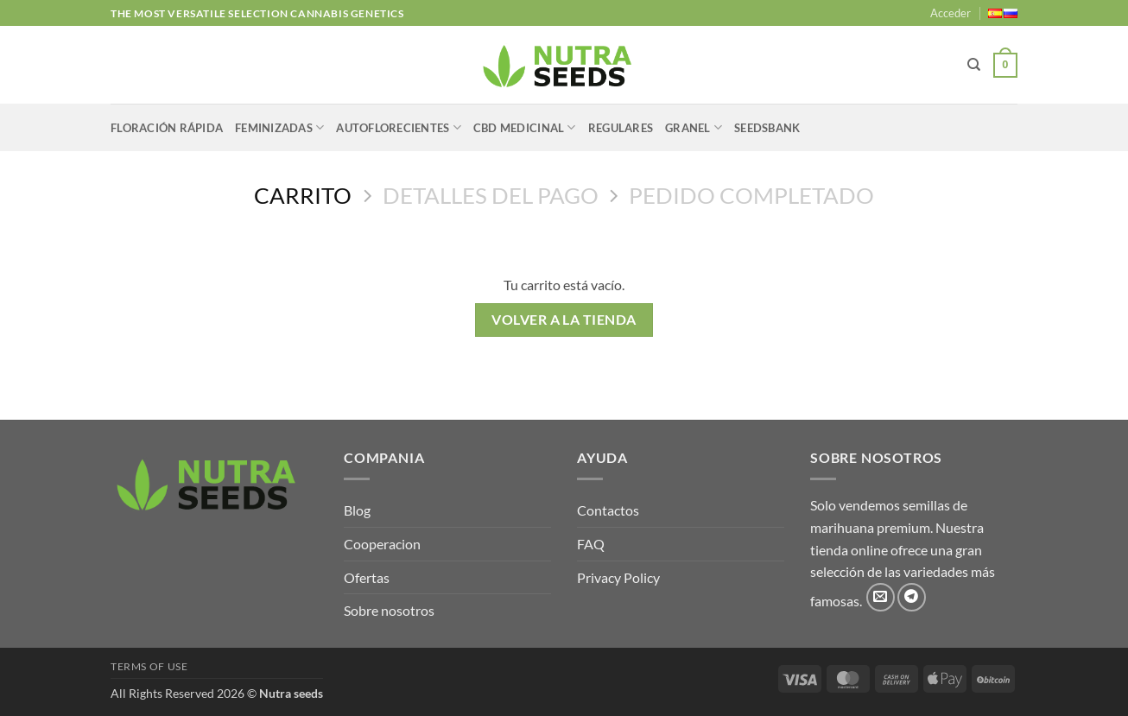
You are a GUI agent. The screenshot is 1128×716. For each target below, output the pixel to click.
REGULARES (620, 128)
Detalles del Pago (491, 195)
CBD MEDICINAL (524, 127)
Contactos (608, 510)
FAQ (591, 543)
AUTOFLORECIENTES (398, 127)
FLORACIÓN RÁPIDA (167, 128)
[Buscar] (973, 64)
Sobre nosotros (389, 610)
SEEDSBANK (767, 128)
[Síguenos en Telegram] (911, 597)
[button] (950, 13)
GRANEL (693, 127)
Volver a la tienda (563, 319)
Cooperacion (382, 543)
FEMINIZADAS (279, 127)
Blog (357, 510)
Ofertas (367, 577)
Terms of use (149, 666)
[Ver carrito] (1005, 65)
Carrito (303, 195)
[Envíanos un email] (880, 597)
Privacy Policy (618, 577)
